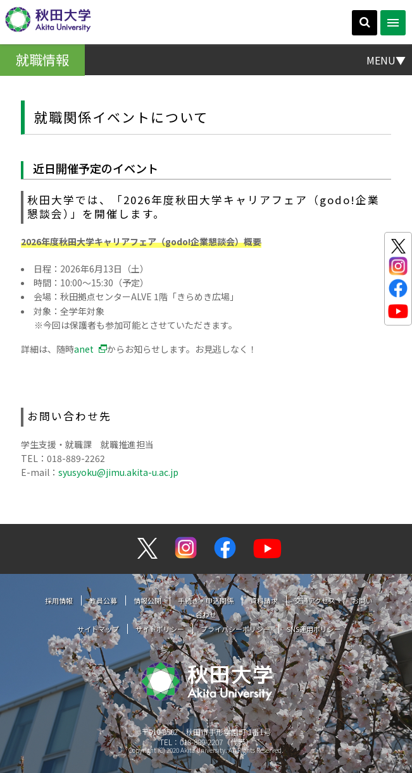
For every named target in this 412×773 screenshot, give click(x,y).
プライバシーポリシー (235, 629)
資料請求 (264, 600)
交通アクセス (314, 600)
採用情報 (59, 600)
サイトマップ (98, 629)
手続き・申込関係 (206, 600)
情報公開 (147, 600)
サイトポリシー (159, 629)
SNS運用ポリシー (314, 629)
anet (84, 349)
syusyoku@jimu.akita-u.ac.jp (118, 472)
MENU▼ (386, 59)
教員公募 (103, 600)
